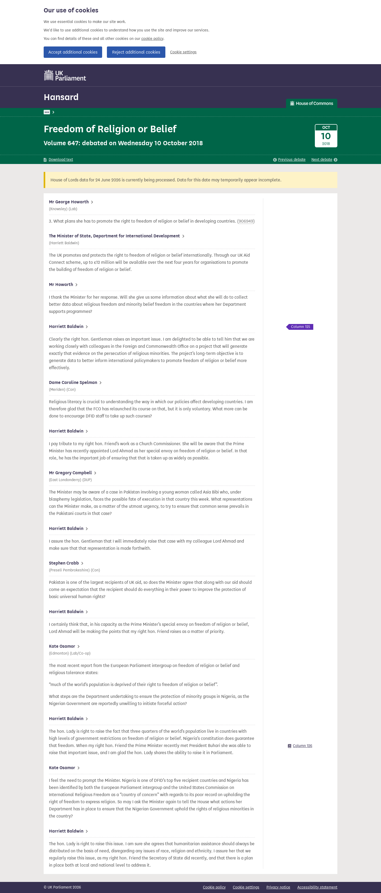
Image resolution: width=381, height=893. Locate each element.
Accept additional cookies (72, 52)
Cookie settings (183, 52)
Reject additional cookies (136, 52)
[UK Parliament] (65, 75)
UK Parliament (56, 112)
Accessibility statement (317, 887)
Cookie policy (214, 887)
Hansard (61, 97)
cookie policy (152, 38)
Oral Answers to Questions (131, 112)
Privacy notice (278, 887)
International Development (183, 112)
